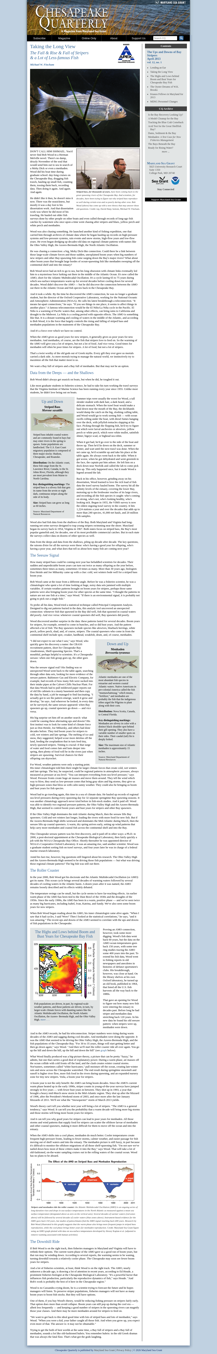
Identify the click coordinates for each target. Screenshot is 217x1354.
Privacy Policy (124, 1350)
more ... (166, 151)
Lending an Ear (158, 67)
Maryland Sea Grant (173, 2)
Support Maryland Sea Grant (166, 199)
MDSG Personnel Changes (164, 101)
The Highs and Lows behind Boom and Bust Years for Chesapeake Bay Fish (65, 934)
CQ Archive (166, 108)
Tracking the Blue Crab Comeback (166, 122)
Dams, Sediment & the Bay (162, 133)
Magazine (64, 38)
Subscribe (39, 38)
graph (103, 1050)
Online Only (89, 38)
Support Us (138, 38)
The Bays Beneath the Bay (161, 143)
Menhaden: (164, 138)
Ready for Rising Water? (160, 147)
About (113, 38)
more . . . (44, 1019)
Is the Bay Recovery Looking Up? (165, 114)
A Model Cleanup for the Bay (163, 118)
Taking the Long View (161, 71)
